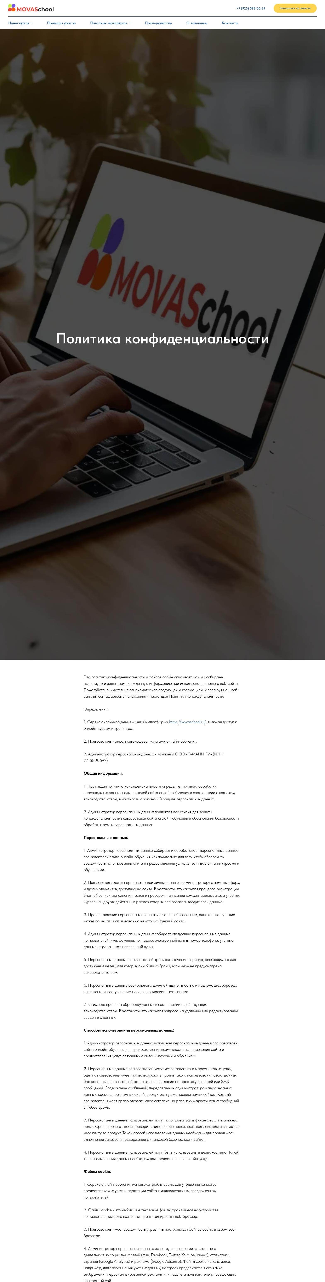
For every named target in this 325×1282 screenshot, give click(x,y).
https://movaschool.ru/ (187, 721)
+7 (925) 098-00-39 (250, 8)
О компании (196, 23)
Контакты (230, 23)
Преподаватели (158, 23)
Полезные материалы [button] (109, 23)
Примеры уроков (61, 23)
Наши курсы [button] (19, 23)
